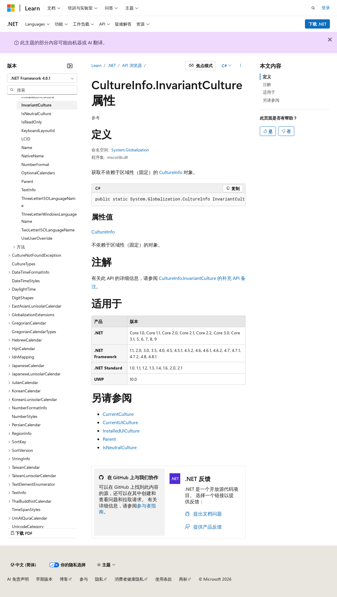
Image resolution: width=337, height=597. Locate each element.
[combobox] (42, 78)
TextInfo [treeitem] (28, 189)
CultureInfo (170, 172)
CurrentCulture (118, 414)
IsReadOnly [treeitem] (31, 122)
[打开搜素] (313, 8)
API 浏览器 (132, 65)
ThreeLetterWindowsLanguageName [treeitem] (49, 217)
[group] (168, 199)
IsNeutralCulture (120, 447)
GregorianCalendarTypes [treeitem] (34, 331)
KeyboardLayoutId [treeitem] (38, 130)
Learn (96, 65)
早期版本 (44, 579)
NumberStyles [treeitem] (24, 416)
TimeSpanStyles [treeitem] (26, 509)
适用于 (269, 92)
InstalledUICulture (121, 430)
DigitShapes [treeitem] (23, 297)
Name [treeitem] (26, 147)
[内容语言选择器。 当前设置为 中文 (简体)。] (23, 565)
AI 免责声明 (18, 579)
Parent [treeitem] (27, 181)
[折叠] (69, 65)
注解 (267, 84)
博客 (64, 579)
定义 (267, 76)
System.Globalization (130, 150)
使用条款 (163, 579)
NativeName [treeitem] (32, 156)
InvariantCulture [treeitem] (36, 105)
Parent (109, 439)
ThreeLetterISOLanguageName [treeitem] (48, 202)
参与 (84, 579)
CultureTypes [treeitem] (23, 264)
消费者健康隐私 (129, 579)
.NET (112, 65)
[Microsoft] (11, 8)
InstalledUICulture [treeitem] (37, 96)
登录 (326, 7)
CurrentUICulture (120, 422)
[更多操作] (240, 65)
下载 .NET (317, 24)
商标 (183, 579)
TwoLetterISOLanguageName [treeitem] (48, 230)
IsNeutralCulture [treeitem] (36, 113)
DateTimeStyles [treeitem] (26, 280)
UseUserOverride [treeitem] (36, 238)
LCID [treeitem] (25, 139)
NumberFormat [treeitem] (35, 164)
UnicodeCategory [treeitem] (28, 526)
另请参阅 (271, 100)
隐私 (99, 579)
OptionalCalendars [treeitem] (38, 173)
